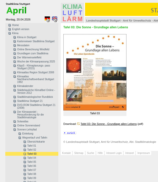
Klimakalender (25, 86)
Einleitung (27, 133)
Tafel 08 (31, 174)
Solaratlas (22, 121)
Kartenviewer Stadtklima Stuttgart (36, 41)
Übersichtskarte (36, 141)
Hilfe (100, 153)
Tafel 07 (31, 170)
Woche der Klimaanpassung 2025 (36, 61)
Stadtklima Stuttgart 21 (30, 101)
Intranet (129, 153)
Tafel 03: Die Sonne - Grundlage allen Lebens (109, 123)
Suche (90, 153)
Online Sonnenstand (28, 125)
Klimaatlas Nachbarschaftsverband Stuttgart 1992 (35, 79)
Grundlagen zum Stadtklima (32, 53)
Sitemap (79, 153)
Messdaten (23, 45)
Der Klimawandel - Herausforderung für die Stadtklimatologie (30, 114)
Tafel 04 (31, 157)
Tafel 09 (31, 178)
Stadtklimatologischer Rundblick (35, 97)
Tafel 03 (32, 153)
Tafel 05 (31, 162)
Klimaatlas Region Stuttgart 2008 (35, 72)
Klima (15, 33)
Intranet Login (114, 153)
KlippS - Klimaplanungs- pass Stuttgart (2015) (33, 67)
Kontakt (66, 153)
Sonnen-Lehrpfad (27, 129)
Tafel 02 (31, 149)
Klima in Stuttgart (26, 37)
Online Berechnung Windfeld (33, 49)
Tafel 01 (31, 145)
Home (15, 25)
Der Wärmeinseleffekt (29, 57)
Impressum (143, 153)
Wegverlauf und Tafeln (34, 137)
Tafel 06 (31, 166)
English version (20, 29)
